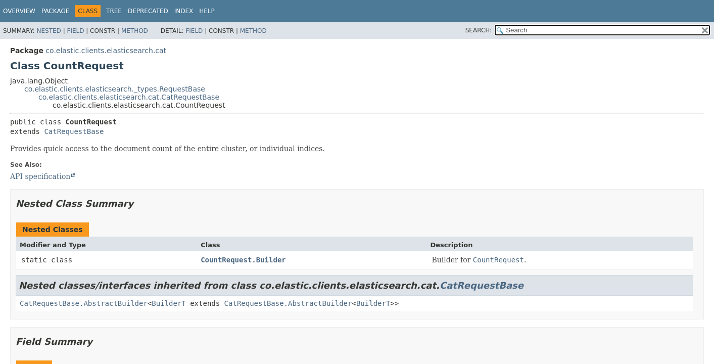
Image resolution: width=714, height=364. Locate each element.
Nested (48, 30)
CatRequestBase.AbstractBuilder (84, 303)
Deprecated (148, 11)
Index (184, 11)
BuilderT (168, 303)
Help (207, 11)
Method (134, 30)
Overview (19, 11)
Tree (114, 11)
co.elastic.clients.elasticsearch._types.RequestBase (114, 89)
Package (55, 11)
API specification (40, 176)
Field (75, 30)
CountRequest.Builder (243, 260)
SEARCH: (478, 30)
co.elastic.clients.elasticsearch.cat (105, 51)
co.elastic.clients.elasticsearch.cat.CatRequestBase (128, 97)
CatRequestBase (74, 131)
